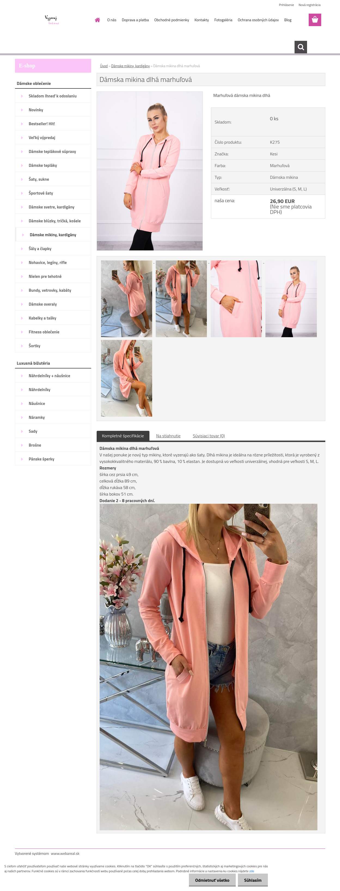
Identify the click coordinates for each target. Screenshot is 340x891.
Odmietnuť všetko (211, 880)
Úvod (104, 66)
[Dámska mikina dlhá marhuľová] (150, 94)
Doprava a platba (135, 20)
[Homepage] (97, 20)
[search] (301, 47)
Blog (287, 20)
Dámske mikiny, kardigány (130, 66)
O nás (111, 20)
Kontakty (201, 20)
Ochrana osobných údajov (258, 20)
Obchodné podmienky (171, 20)
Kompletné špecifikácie (123, 435)
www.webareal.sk (65, 853)
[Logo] (52, 20)
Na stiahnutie (168, 435)
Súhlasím (252, 880)
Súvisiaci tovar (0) (209, 435)
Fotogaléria (223, 20)
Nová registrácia (310, 4)
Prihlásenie (286, 4)
